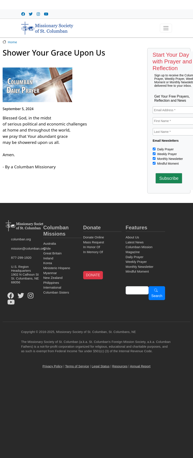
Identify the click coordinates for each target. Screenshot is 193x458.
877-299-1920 (21, 257)
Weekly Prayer (166, 154)
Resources (120, 366)
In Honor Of (91, 247)
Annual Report (140, 366)
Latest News (135, 242)
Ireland (48, 258)
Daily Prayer (165, 149)
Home (12, 42)
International (52, 287)
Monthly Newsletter (169, 159)
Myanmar (50, 273)
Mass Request (93, 242)
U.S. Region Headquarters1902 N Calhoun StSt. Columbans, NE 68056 (25, 274)
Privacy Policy (52, 366)
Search (156, 296)
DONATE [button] (93, 275)
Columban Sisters (56, 292)
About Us (132, 237)
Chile (47, 248)
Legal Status (100, 366)
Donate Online (93, 237)
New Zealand (53, 278)
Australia (49, 243)
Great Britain (52, 253)
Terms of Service (77, 366)
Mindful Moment (167, 163)
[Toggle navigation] (166, 28)
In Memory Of (93, 252)
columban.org (21, 239)
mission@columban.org (26, 248)
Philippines (51, 282)
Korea (47, 263)
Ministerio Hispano (56, 268)
